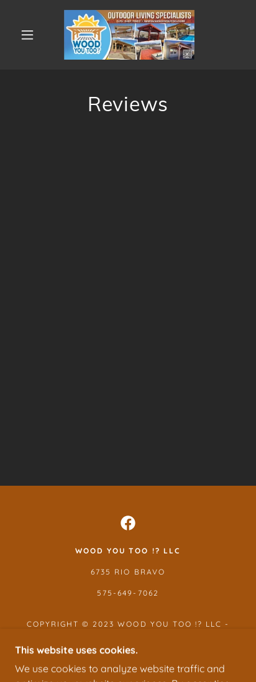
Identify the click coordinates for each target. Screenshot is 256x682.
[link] (129, 35)
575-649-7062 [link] (127, 593)
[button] (27, 34)
